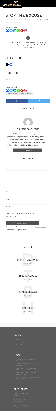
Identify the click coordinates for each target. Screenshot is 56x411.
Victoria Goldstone (13, 20)
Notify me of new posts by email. (18, 216)
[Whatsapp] (18, 30)
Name (8, 191)
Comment (9, 168)
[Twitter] (11, 30)
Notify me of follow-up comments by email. (21, 213)
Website (8, 206)
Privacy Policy (20, 342)
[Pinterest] (22, 30)
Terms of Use (19, 345)
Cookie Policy (20, 339)
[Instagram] (25, 30)
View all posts (27, 149)
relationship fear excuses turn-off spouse (19, 93)
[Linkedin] (14, 30)
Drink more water (28, 260)
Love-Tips (25, 20)
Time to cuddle (28, 276)
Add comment (18, 22)
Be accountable (28, 292)
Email (8, 198)
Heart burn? (28, 308)
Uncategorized (33, 20)
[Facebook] (7, 30)
